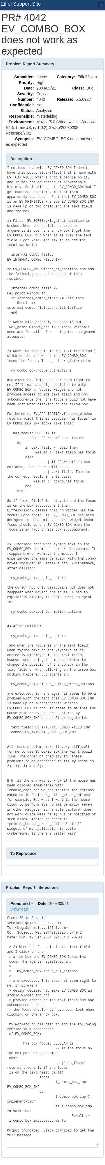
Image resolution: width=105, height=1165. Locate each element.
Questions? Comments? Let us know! (69, 1152)
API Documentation (23, 1152)
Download (19, 895)
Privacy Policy (78, 1160)
